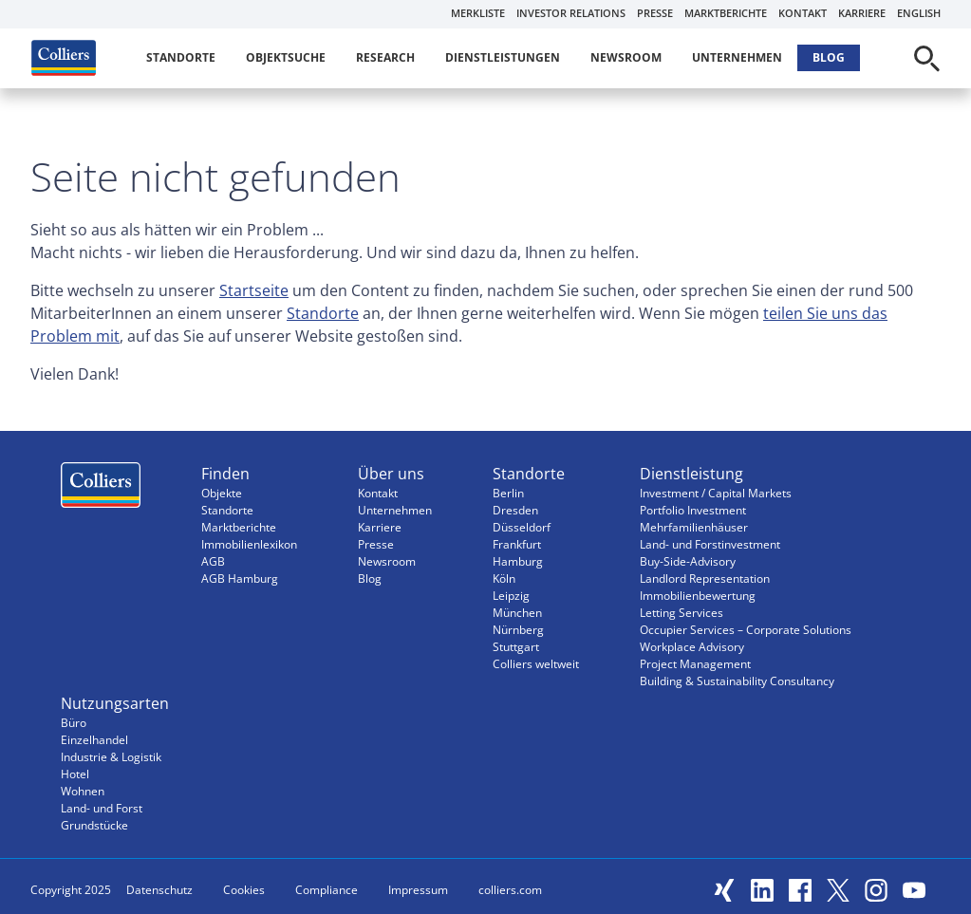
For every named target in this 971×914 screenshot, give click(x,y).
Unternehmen (737, 57)
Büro (73, 723)
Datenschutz (159, 890)
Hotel (75, 774)
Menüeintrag (100, 489)
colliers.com (510, 890)
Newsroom (626, 57)
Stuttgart (516, 647)
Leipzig (511, 596)
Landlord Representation (705, 578)
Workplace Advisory (692, 647)
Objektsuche (286, 57)
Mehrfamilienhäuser (694, 527)
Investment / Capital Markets (716, 493)
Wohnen (82, 791)
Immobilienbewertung (698, 596)
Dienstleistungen (502, 57)
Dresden (515, 510)
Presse (655, 13)
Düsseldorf (522, 527)
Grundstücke (94, 825)
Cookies (244, 890)
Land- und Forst (101, 808)
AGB (213, 561)
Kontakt (802, 13)
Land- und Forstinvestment (710, 544)
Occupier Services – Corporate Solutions (745, 630)
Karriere (862, 13)
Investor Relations (571, 13)
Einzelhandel (94, 740)
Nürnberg (518, 630)
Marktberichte (725, 13)
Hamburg (518, 561)
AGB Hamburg (239, 578)
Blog (828, 57)
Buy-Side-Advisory (688, 561)
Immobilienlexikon (249, 544)
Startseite (254, 290)
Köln (504, 578)
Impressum (418, 890)
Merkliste (478, 13)
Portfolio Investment (693, 510)
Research (385, 57)
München (517, 613)
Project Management (695, 664)
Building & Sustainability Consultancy (737, 681)
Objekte (221, 493)
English (919, 13)
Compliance (326, 890)
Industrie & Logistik (111, 757)
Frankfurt (517, 544)
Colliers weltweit (536, 664)
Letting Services (681, 613)
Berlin (508, 493)
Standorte (180, 57)
